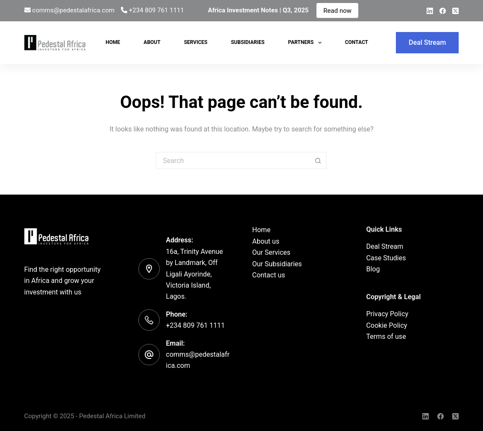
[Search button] (318, 160)
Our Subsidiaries (277, 264)
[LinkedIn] (430, 11)
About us (265, 241)
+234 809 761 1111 (156, 10)
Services (196, 42)
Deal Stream (427, 42)
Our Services (271, 252)
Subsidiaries (248, 42)
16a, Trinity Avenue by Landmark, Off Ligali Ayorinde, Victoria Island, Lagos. (194, 274)
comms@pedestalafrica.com (73, 10)
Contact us (268, 275)
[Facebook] (442, 11)
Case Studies (386, 258)
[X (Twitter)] (455, 11)
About (151, 42)
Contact (356, 42)
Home (112, 42)
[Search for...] (233, 160)
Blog (373, 269)
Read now (337, 10)
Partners (306, 43)
